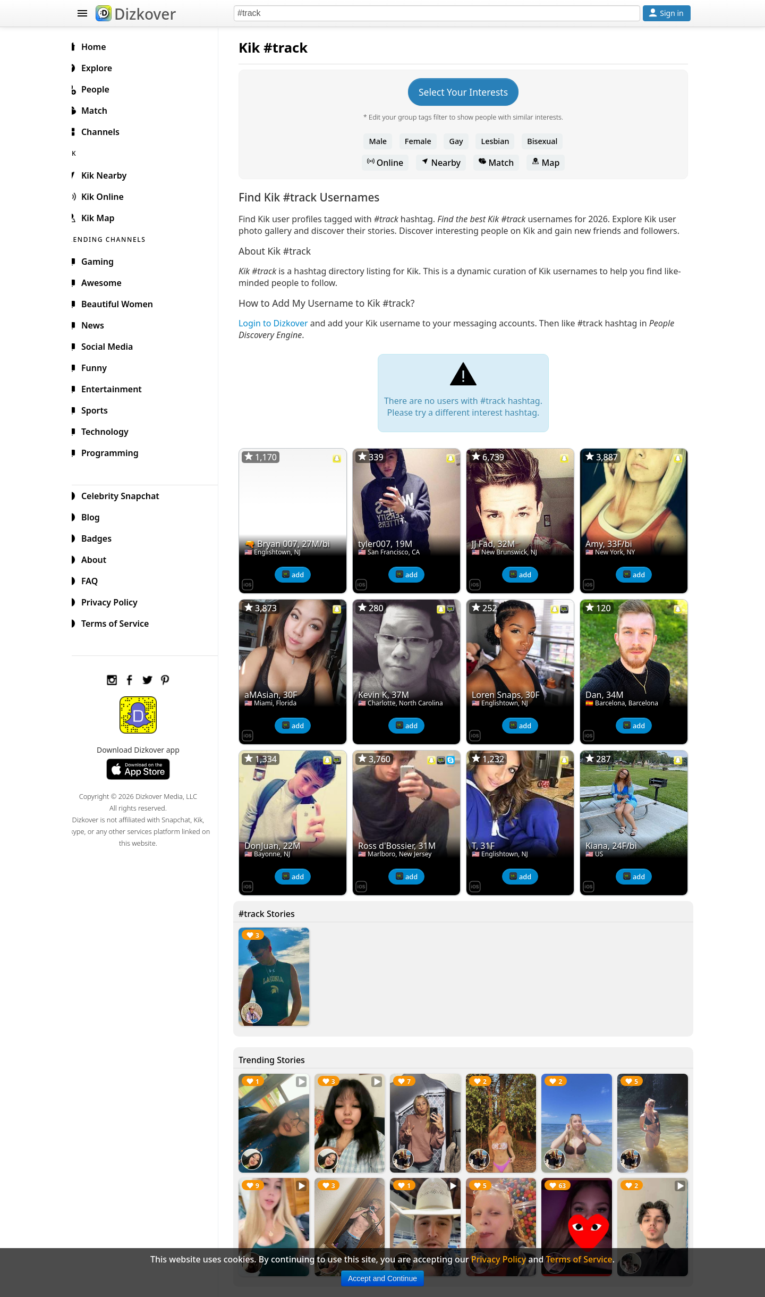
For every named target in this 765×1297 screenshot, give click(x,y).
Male (382, 141)
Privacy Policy (115, 601)
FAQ (95, 579)
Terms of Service (120, 622)
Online (389, 163)
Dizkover (136, 14)
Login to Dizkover (282, 335)
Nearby (445, 163)
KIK (83, 151)
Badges (102, 537)
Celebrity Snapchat (126, 494)
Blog (96, 515)
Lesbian (500, 141)
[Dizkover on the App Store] (256, 593)
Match (500, 163)
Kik (258, 47)
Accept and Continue (382, 1278)
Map (550, 163)
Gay (460, 141)
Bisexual (546, 141)
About (99, 558)
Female (422, 141)
